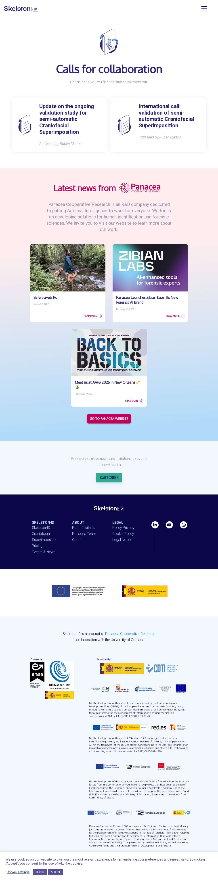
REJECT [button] (40, 872)
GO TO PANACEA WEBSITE (109, 412)
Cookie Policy (123, 527)
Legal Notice (122, 533)
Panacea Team (84, 527)
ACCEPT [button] (55, 872)
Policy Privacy (123, 521)
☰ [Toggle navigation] (204, 9)
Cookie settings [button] (18, 872)
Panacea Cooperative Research (130, 627)
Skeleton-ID (41, 521)
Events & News (43, 545)
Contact (78, 533)
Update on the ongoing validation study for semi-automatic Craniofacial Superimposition (66, 119)
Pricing (37, 539)
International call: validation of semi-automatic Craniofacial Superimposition (166, 116)
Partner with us (83, 521)
